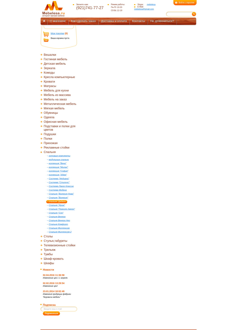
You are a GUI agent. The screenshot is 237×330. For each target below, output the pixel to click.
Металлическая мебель (60, 104)
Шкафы (49, 263)
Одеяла (49, 117)
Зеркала (49, 68)
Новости (48, 269)
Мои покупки (57, 33)
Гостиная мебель (55, 59)
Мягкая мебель (54, 108)
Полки (48, 138)
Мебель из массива (57, 95)
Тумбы (48, 254)
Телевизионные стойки (59, 245)
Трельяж (49, 249)
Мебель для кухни (56, 90)
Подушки (50, 134)
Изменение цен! (50, 286)
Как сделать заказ (83, 21)
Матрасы (50, 86)
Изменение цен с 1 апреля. (55, 278)
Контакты (138, 21)
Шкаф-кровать (54, 258)
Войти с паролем (186, 2)
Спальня (50, 152)
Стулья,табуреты (55, 240)
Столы (48, 236)
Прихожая (50, 143)
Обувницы (51, 112)
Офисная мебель (56, 121)
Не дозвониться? (162, 21)
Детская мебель (55, 63)
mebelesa (151, 4)
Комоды (49, 72)
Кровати (49, 81)
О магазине (58, 21)
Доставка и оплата (114, 21)
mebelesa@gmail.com (144, 9)
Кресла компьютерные (59, 77)
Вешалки (50, 54)
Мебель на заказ (55, 99)
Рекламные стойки (56, 147)
